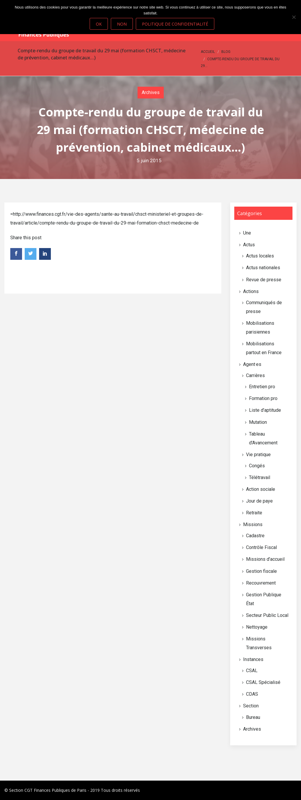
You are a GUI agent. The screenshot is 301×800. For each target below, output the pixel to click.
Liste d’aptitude (265, 410)
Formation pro (263, 398)
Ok (99, 24)
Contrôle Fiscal (261, 547)
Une (247, 233)
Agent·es (252, 364)
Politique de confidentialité (175, 24)
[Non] (294, 17)
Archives (151, 92)
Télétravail (259, 477)
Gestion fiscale (261, 571)
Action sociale (260, 489)
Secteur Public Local (267, 615)
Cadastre (255, 535)
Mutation (258, 422)
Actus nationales (263, 267)
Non (122, 24)
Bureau (253, 717)
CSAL (251, 670)
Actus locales (260, 256)
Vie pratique (258, 454)
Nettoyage (256, 627)
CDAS (252, 694)
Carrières (255, 375)
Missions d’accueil (265, 559)
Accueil (208, 52)
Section (251, 706)
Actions (251, 291)
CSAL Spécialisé (263, 682)
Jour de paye (259, 501)
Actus (249, 244)
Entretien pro (262, 386)
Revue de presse (263, 279)
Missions (252, 524)
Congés (257, 465)
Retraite (254, 513)
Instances (253, 659)
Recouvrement (261, 583)
